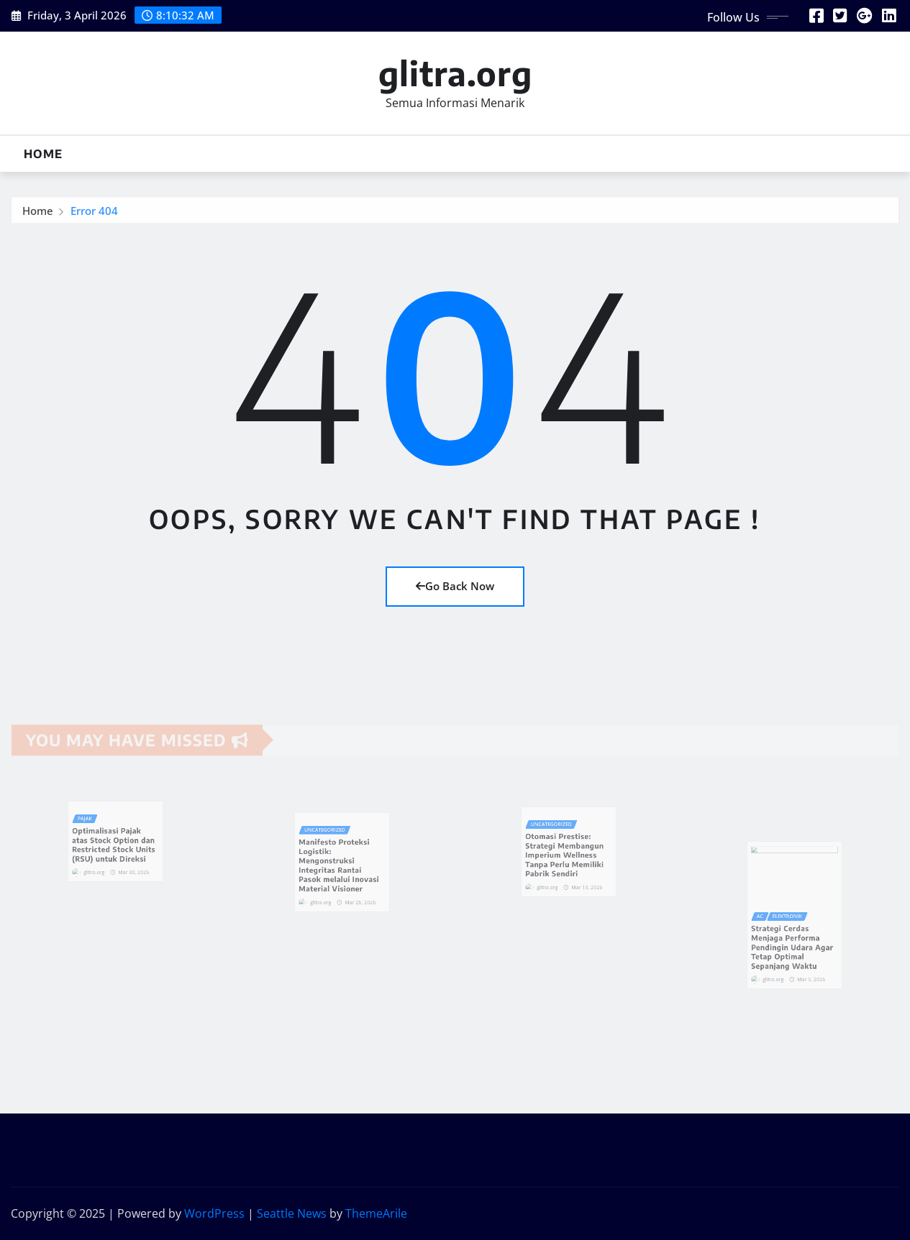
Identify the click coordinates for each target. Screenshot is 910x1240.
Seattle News (292, 1213)
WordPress (214, 1213)
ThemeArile (376, 1213)
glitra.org (455, 72)
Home (43, 154)
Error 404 (94, 215)
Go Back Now (455, 586)
